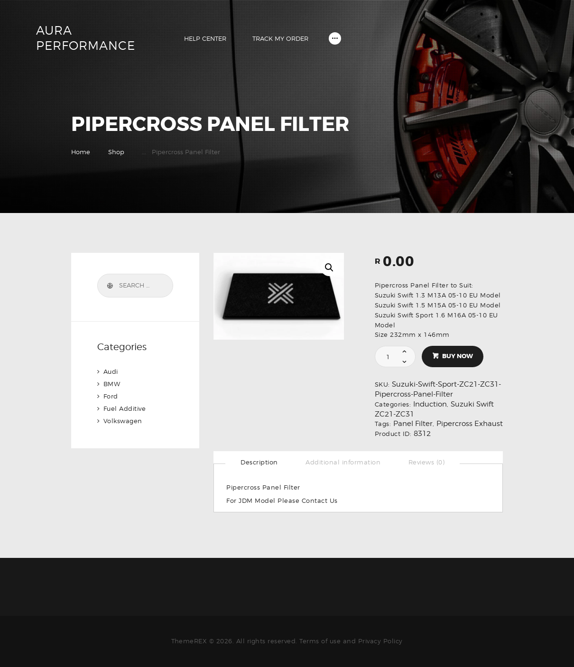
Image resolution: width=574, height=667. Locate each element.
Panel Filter (413, 423)
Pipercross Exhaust (469, 423)
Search (109, 285)
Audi (110, 371)
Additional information (343, 462)
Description (259, 462)
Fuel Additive (124, 408)
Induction (430, 404)
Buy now (457, 356)
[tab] (259, 462)
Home (80, 152)
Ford (110, 396)
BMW (111, 384)
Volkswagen (122, 421)
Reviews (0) (426, 462)
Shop (116, 152)
